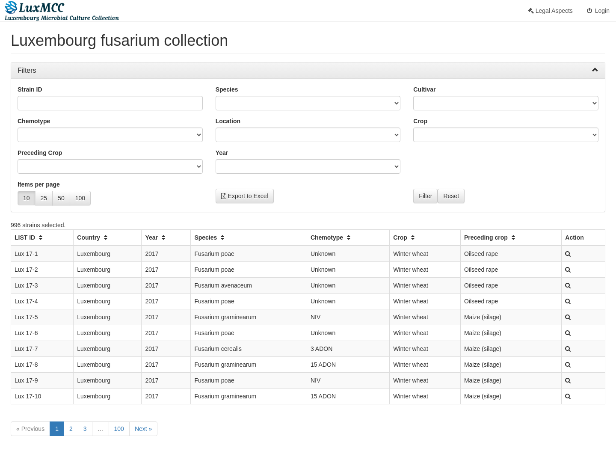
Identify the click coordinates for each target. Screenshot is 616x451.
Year (222, 152)
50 (61, 198)
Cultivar (424, 89)
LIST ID (29, 237)
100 (80, 198)
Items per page (39, 184)
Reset (451, 196)
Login (598, 10)
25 (44, 198)
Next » (143, 428)
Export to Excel (244, 196)
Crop (420, 121)
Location (228, 121)
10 (26, 198)
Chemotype (34, 121)
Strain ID (30, 89)
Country (93, 237)
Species (227, 89)
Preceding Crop (40, 152)
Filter (425, 196)
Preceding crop (490, 237)
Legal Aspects (550, 10)
